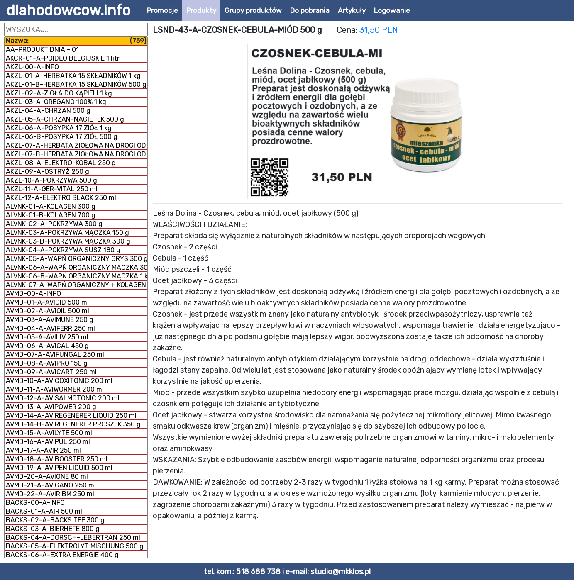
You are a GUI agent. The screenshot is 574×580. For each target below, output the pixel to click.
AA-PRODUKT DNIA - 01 (42, 50)
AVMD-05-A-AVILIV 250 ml (47, 337)
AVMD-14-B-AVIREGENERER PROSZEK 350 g (73, 424)
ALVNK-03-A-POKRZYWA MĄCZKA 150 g (67, 232)
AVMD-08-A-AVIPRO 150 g (47, 363)
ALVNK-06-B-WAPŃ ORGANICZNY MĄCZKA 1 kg (76, 276)
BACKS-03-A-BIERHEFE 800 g (53, 529)
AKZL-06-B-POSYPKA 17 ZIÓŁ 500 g (61, 137)
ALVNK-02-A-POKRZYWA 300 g (54, 224)
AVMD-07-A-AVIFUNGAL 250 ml (55, 354)
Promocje (162, 10)
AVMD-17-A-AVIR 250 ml (43, 450)
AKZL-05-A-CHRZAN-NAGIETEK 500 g (65, 119)
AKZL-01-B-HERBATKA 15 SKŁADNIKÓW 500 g (76, 84)
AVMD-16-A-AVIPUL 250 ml (48, 442)
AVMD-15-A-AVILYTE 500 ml (49, 433)
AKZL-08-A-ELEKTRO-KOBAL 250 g (61, 163)
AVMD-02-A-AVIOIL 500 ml (47, 311)
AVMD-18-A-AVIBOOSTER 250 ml (56, 459)
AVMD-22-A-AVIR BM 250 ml (50, 494)
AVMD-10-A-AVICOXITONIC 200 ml (59, 381)
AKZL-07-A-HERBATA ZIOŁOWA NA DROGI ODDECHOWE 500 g (76, 145)
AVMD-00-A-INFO (33, 293)
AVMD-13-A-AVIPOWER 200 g (51, 407)
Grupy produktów (253, 10)
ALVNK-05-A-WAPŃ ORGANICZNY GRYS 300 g (76, 259)
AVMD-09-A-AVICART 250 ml (51, 372)
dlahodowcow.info (68, 10)
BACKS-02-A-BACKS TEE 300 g (55, 520)
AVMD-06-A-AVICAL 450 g (47, 346)
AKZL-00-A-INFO (32, 67)
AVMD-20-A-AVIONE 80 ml (47, 476)
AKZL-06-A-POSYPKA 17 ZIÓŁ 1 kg (59, 128)
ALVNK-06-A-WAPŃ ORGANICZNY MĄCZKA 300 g (76, 267)
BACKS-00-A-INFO (35, 503)
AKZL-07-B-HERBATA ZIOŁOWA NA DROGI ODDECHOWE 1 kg (76, 154)
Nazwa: (76, 41)
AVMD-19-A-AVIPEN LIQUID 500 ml (59, 468)
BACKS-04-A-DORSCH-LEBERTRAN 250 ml (73, 537)
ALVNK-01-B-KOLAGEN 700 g (50, 215)
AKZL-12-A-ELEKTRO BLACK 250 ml (61, 198)
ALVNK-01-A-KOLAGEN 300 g (50, 206)
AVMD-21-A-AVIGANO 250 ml (51, 485)
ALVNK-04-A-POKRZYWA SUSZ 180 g (63, 250)
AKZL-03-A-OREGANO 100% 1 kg (56, 102)
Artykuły (352, 10)
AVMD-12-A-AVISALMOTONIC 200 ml (63, 398)
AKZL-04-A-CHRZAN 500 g (48, 111)
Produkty (201, 10)
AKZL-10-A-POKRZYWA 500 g (51, 180)
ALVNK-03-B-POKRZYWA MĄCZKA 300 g (68, 241)
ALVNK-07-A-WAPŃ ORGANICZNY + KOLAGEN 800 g (76, 285)
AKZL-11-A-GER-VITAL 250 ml (52, 189)
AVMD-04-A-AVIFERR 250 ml (50, 328)
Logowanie (392, 10)
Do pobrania (310, 10)
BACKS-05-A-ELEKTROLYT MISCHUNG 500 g (75, 546)
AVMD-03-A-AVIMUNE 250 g (49, 320)
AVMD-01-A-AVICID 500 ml (47, 302)
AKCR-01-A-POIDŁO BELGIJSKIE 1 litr (63, 58)
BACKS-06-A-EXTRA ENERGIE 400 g (62, 555)
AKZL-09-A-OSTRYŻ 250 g (47, 171)
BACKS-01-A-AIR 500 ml (44, 511)
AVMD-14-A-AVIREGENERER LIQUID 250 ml (71, 415)
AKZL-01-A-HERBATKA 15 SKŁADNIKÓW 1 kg (73, 76)
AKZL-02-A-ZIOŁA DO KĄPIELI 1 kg (59, 93)
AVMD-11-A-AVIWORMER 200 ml (55, 389)
